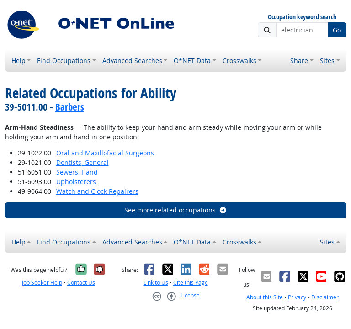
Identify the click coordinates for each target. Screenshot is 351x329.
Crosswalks (239, 60)
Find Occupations (63, 60)
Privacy (297, 297)
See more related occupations (175, 210)
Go (337, 30)
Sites (327, 60)
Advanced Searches (132, 60)
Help (18, 60)
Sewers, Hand (77, 172)
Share (299, 60)
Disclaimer (325, 297)
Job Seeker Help (42, 283)
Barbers (69, 107)
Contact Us (81, 283)
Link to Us (156, 283)
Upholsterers (76, 181)
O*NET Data (192, 60)
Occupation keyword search (302, 17)
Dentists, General (82, 162)
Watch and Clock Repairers (97, 191)
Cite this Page (190, 283)
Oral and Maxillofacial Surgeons (105, 153)
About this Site (264, 297)
